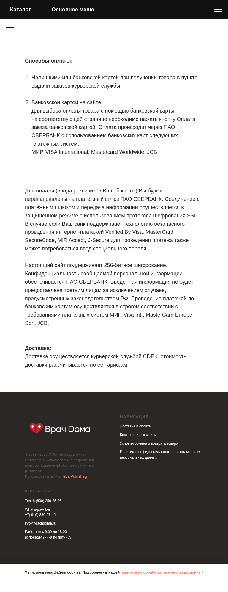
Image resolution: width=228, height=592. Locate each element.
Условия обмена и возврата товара (149, 443)
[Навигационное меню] (218, 9)
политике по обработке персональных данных (162, 572)
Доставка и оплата (135, 426)
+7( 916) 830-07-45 (40, 515)
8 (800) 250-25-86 (47, 501)
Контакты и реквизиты (138, 435)
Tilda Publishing (74, 476)
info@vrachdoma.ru (40, 523)
